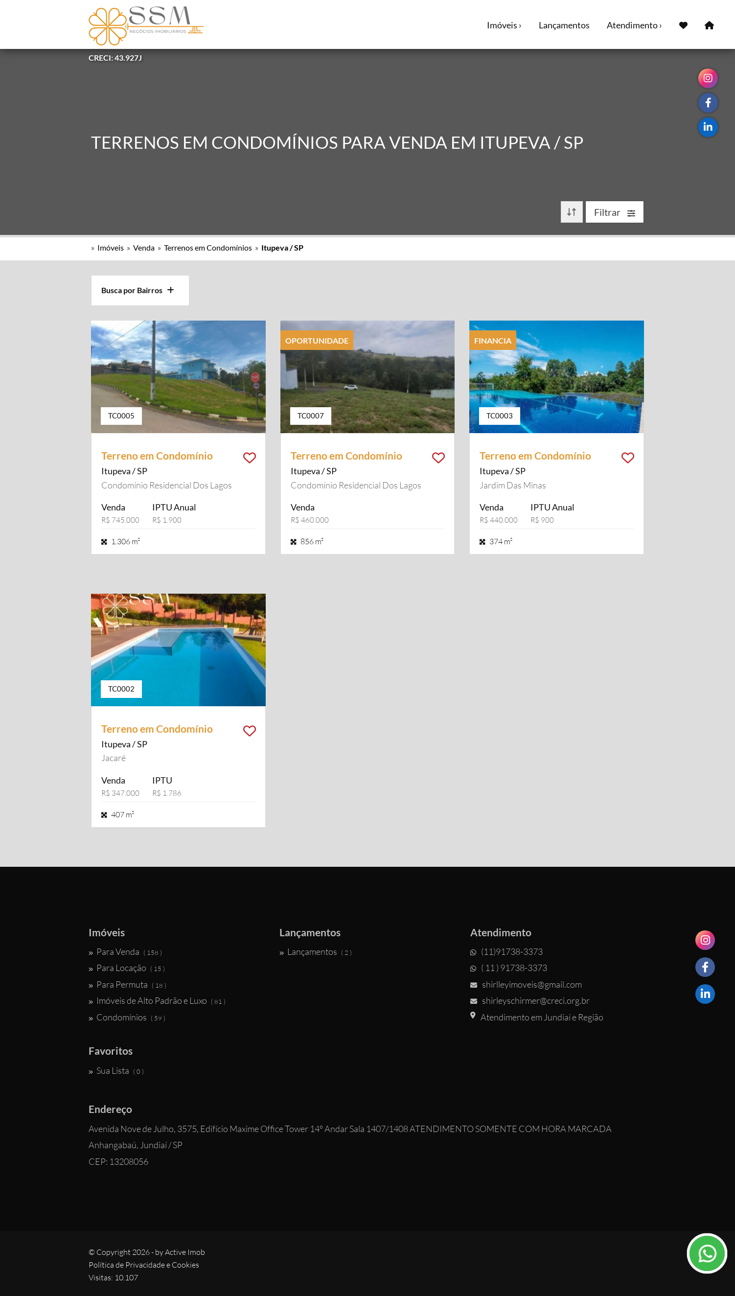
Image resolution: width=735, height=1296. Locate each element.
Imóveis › (504, 25)
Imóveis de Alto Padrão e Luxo (157, 1000)
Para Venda (125, 951)
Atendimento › (634, 25)
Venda (144, 247)
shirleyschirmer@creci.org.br (530, 1000)
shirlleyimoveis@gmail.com (526, 984)
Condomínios (127, 1017)
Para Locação (127, 967)
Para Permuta (127, 984)
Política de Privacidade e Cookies (144, 1265)
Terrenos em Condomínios (208, 247)
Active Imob (185, 1252)
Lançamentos (564, 25)
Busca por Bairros (137, 290)
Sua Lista (116, 1070)
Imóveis (110, 247)
